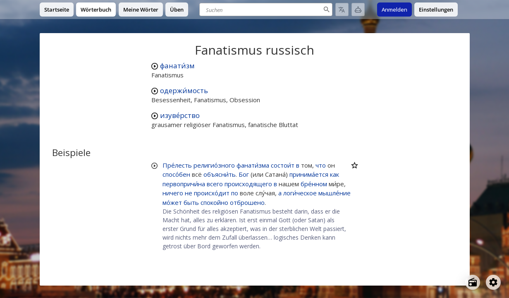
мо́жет (172, 202)
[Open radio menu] (472, 282)
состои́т (282, 165)
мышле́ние (334, 193)
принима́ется (308, 174)
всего (215, 184)
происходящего (248, 184)
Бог (244, 174)
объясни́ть (219, 174)
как (334, 174)
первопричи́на (183, 184)
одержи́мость (184, 90)
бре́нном (314, 184)
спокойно (214, 202)
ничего (172, 193)
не (188, 193)
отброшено (247, 202)
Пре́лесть (177, 165)
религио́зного (214, 165)
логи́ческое (300, 193)
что (320, 165)
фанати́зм (177, 65)
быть (191, 202)
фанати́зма (253, 165)
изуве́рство (180, 115)
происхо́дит (211, 193)
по (234, 193)
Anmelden (394, 9)
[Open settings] (493, 282)
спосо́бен (176, 174)
